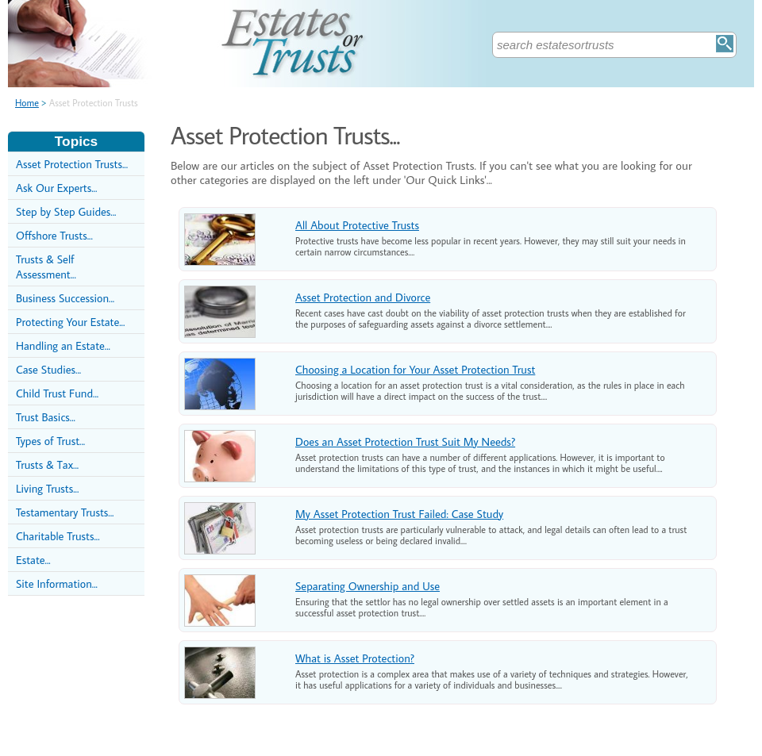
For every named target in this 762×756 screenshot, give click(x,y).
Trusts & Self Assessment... (46, 266)
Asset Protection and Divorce (362, 297)
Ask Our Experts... (56, 187)
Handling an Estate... (63, 345)
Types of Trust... (50, 440)
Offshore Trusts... (54, 235)
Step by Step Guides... (66, 211)
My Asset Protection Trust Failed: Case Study (399, 513)
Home (27, 103)
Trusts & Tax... (47, 464)
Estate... (33, 559)
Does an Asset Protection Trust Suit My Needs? (405, 441)
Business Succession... (65, 297)
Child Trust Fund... (57, 393)
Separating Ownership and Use (367, 585)
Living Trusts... (47, 488)
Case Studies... (48, 369)
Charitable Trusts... (58, 535)
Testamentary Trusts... (65, 512)
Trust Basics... (45, 416)
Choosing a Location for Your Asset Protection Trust (415, 369)
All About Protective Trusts (357, 224)
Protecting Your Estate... (70, 321)
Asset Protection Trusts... (72, 163)
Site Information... (57, 583)
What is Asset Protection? (354, 658)
